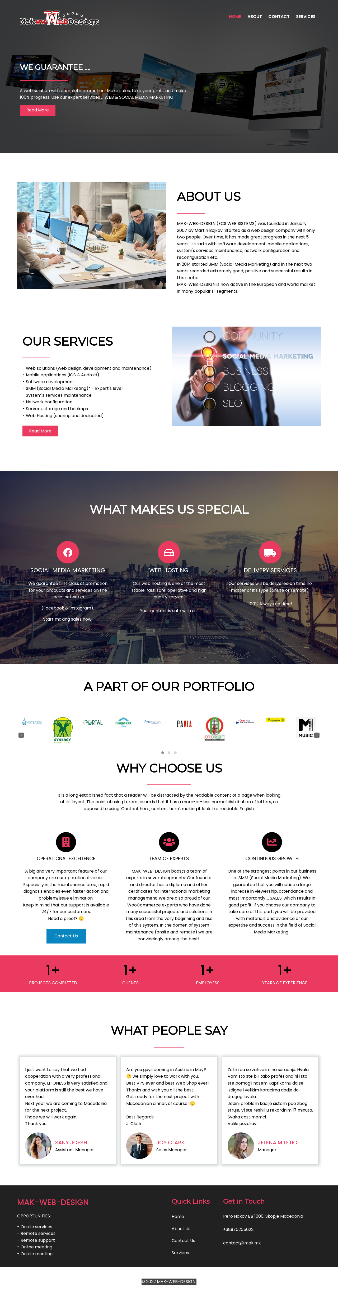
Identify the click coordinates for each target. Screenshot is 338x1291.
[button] (162, 752)
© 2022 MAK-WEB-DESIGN (169, 1282)
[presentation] (21, 735)
